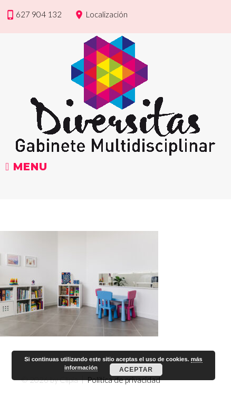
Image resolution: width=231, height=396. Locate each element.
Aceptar (136, 369)
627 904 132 (39, 14)
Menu (26, 167)
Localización (107, 14)
